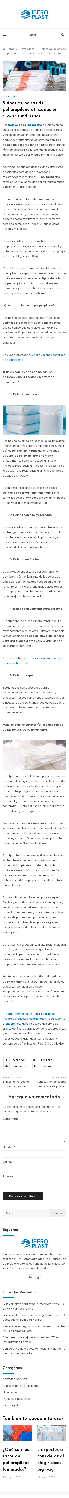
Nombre (9, 1147)
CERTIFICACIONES (15, 1379)
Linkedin (43, 1066)
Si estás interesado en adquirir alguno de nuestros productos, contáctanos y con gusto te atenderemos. (34, 1018)
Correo (8, 1162)
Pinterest (15, 1066)
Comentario (11, 1118)
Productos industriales (17, 1398)
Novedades (10, 96)
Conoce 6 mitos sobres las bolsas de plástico (51, 1084)
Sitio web (9, 1176)
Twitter (41, 1060)
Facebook (15, 1060)
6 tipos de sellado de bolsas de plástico (16, 1084)
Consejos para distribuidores (21, 1386)
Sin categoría (11, 1405)
